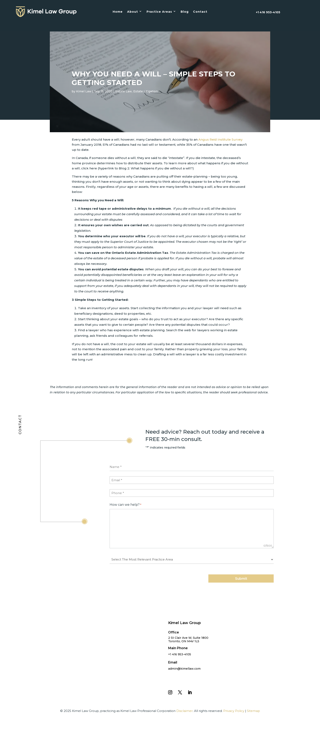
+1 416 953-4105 (268, 12)
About (132, 11)
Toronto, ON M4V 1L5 (183, 641)
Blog (185, 11)
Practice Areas (159, 11)
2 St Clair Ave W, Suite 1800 (188, 638)
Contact (200, 11)
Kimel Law (83, 91)
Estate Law (123, 91)
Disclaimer (184, 711)
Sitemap (253, 711)
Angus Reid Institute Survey (220, 139)
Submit (241, 579)
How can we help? (125, 504)
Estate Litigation (145, 91)
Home (118, 11)
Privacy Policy (233, 711)
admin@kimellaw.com (184, 668)
